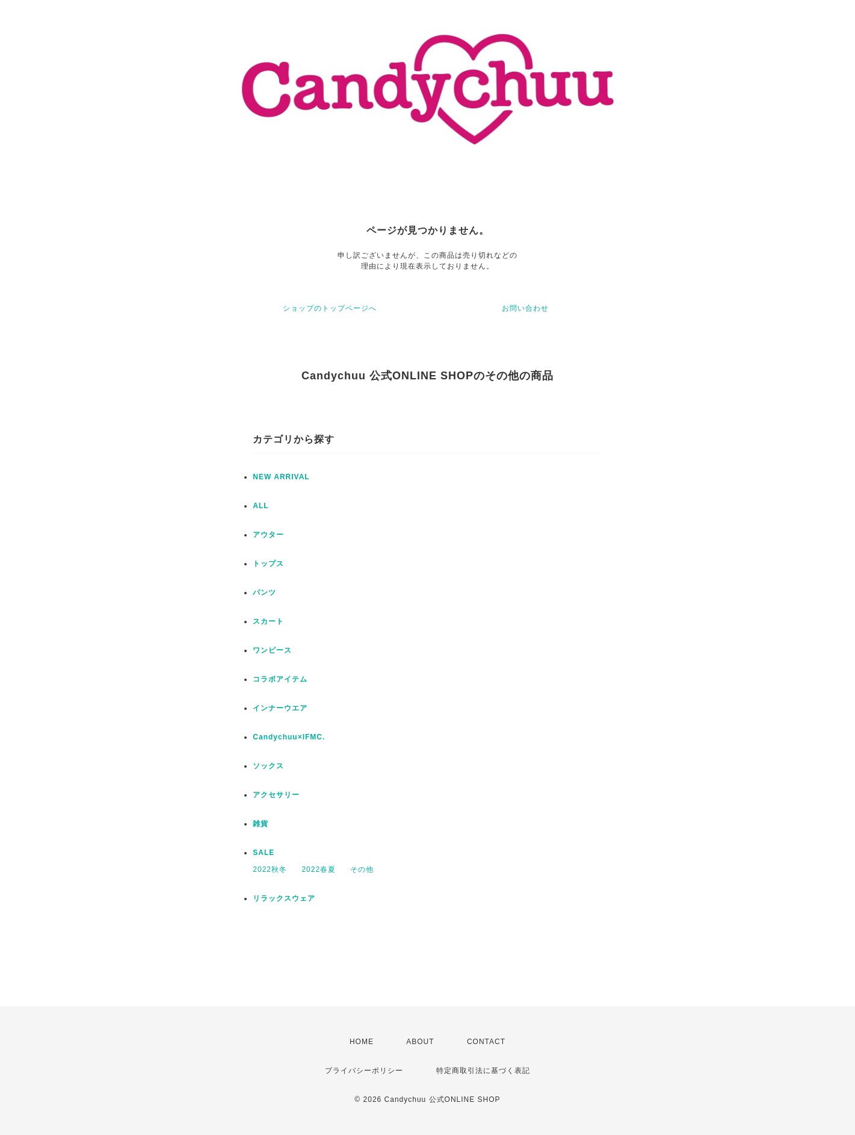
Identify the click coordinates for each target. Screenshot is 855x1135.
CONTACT (486, 1041)
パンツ (264, 592)
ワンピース (272, 650)
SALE (263, 852)
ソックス (268, 766)
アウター (268, 534)
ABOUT (420, 1041)
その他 (362, 869)
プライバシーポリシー (364, 1070)
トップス (268, 563)
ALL (260, 506)
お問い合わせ (525, 308)
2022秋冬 (270, 869)
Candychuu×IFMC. (289, 737)
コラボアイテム (280, 679)
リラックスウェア (284, 898)
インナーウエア (280, 708)
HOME (362, 1041)
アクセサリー (276, 795)
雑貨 (260, 823)
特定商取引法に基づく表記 (483, 1070)
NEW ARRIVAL (281, 477)
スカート (268, 621)
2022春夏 (318, 869)
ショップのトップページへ (330, 308)
